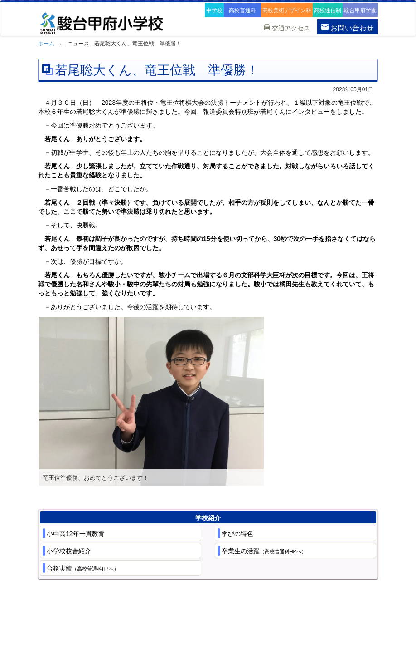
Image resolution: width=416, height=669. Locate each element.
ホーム (46, 43)
